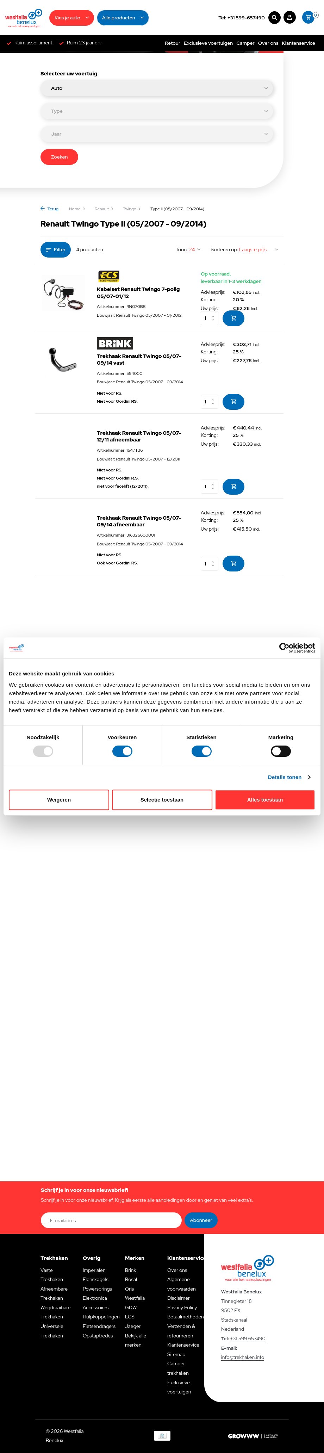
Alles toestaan (265, 800)
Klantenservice (298, 43)
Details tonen (284, 777)
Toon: (182, 249)
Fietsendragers (99, 1326)
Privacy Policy (182, 1307)
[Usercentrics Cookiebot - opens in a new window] (284, 648)
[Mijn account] (290, 17)
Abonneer (201, 1220)
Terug (49, 209)
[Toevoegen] (233, 318)
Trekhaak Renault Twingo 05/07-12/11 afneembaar (139, 437)
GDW (131, 1307)
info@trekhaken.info (242, 1357)
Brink (130, 1270)
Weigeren (59, 800)
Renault (104, 209)
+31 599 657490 (248, 1338)
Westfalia (135, 1298)
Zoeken (59, 157)
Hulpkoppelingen (101, 1316)
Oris (129, 1289)
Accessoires (95, 1307)
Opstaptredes (98, 1336)
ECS (130, 1316)
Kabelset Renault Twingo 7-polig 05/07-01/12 (138, 293)
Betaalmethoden (185, 1316)
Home (77, 209)
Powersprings (97, 1289)
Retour (172, 43)
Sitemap (176, 1354)
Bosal (131, 1279)
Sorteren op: (224, 249)
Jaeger (133, 1326)
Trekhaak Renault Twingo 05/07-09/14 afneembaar (139, 521)
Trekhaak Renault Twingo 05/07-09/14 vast (139, 360)
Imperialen (94, 1270)
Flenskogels (95, 1279)
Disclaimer (178, 1298)
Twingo (132, 209)
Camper (245, 43)
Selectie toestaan (162, 800)
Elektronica (95, 1298)
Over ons (268, 43)
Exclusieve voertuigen (208, 43)
